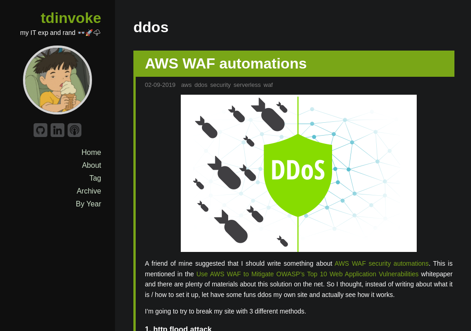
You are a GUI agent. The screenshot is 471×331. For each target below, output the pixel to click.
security (220, 84)
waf (268, 84)
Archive (89, 191)
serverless (247, 84)
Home (91, 152)
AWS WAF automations (226, 63)
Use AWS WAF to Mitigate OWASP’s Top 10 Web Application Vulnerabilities (307, 274)
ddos (201, 84)
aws (186, 84)
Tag (95, 178)
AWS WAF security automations (382, 263)
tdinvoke (70, 18)
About (91, 165)
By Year (88, 204)
